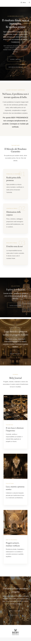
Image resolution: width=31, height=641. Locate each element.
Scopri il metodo (15, 59)
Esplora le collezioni (15, 67)
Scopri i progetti (15, 353)
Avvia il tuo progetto (15, 610)
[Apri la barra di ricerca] (29, 2)
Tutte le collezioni (15, 305)
